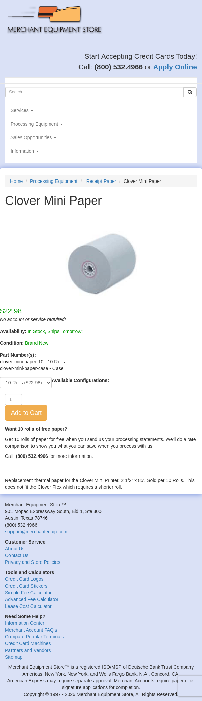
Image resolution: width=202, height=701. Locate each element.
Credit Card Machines (28, 643)
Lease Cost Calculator (28, 606)
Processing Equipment (36, 124)
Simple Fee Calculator (28, 592)
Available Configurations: (80, 380)
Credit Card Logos (24, 579)
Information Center (24, 623)
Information (24, 151)
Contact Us (16, 555)
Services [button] (21, 110)
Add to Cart (26, 412)
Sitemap (13, 657)
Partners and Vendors (28, 650)
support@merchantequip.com (36, 531)
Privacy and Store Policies (32, 562)
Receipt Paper (101, 181)
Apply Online (175, 67)
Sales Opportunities (33, 137)
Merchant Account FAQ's (31, 630)
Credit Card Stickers (26, 586)
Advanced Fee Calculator (31, 599)
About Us (15, 548)
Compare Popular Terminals (34, 636)
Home (16, 181)
